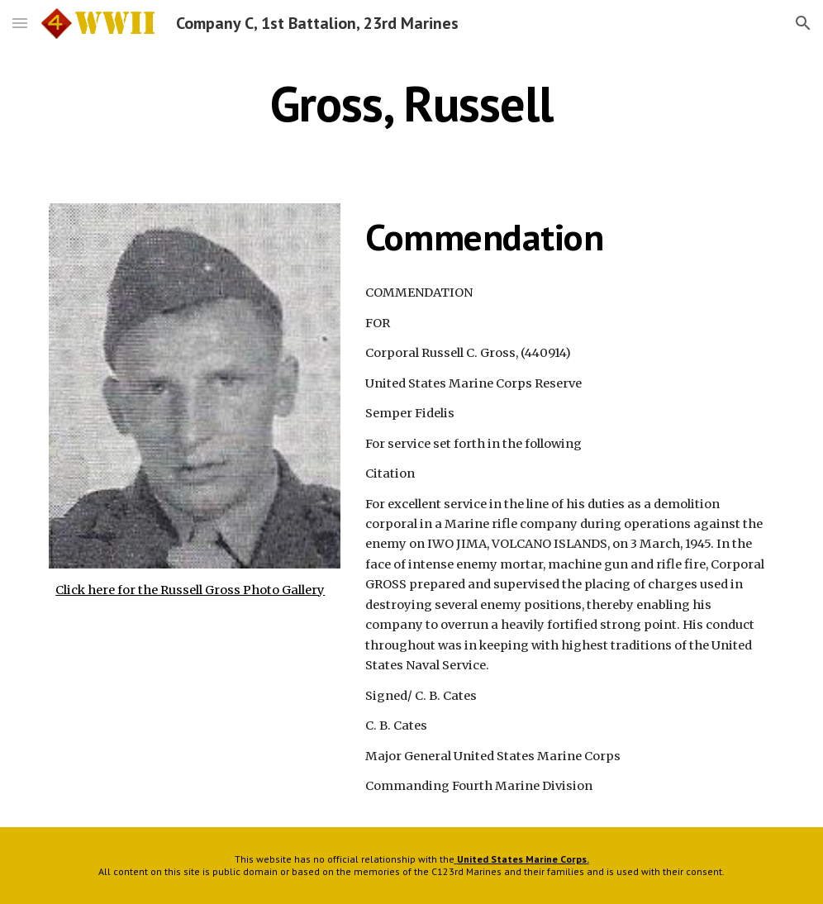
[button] (20, 22)
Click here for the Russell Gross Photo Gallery (190, 590)
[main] (411, 103)
